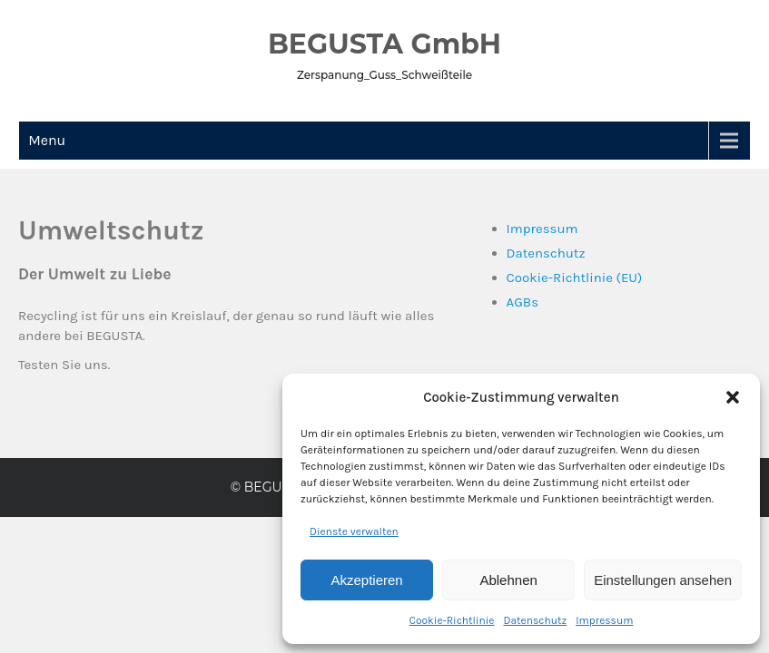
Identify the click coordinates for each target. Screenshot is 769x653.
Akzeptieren (366, 580)
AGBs (522, 302)
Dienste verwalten (354, 531)
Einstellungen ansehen (663, 580)
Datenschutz (535, 620)
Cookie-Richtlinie (452, 620)
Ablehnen (508, 580)
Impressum (604, 620)
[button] (733, 397)
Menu (46, 140)
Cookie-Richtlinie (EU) (575, 277)
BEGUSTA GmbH (384, 44)
